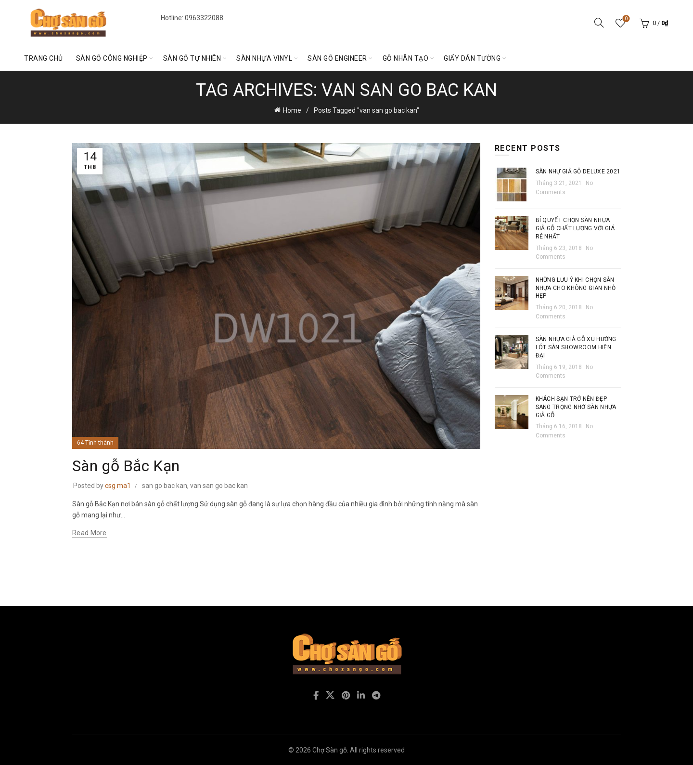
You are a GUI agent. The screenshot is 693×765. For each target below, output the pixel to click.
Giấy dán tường (472, 58)
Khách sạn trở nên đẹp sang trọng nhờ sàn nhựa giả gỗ (576, 407)
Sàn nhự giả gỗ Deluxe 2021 (578, 171)
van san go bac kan (219, 485)
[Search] (599, 22)
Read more (89, 533)
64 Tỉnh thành (95, 442)
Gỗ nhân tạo (406, 58)
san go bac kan (164, 485)
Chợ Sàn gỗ (329, 750)
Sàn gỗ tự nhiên (192, 58)
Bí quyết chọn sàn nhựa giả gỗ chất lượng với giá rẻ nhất (575, 228)
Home (292, 110)
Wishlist (625, 19)
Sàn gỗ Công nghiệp (112, 58)
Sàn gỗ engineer (337, 58)
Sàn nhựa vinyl (264, 58)
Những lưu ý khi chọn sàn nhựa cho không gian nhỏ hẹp (576, 288)
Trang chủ (43, 58)
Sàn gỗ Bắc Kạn (126, 466)
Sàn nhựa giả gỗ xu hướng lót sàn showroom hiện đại (576, 347)
